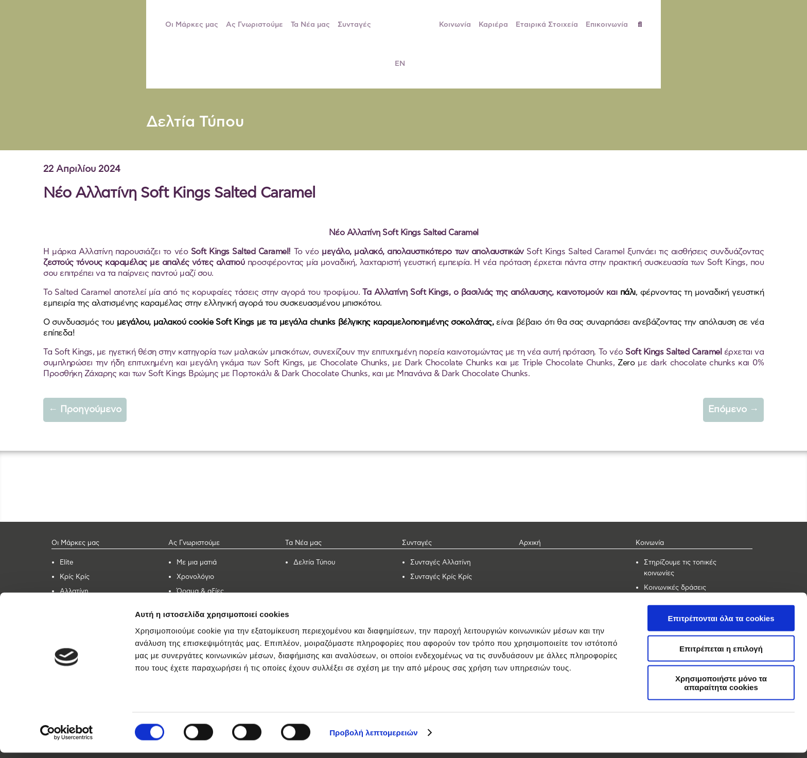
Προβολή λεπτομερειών (373, 737)
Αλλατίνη (74, 591)
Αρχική (530, 543)
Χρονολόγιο (195, 577)
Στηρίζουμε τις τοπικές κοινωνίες (680, 568)
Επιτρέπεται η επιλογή (721, 653)
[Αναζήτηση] (644, 24)
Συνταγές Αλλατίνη (440, 562)
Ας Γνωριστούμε (254, 24)
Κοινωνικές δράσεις (675, 588)
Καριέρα (493, 24)
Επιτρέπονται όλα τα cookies (721, 623)
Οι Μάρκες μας (191, 24)
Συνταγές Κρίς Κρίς (441, 577)
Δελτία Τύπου (195, 122)
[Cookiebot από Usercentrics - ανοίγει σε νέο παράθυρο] (67, 738)
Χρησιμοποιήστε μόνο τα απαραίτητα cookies (721, 688)
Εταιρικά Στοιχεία (547, 24)
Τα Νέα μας (310, 24)
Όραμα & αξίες (200, 591)
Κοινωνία (455, 24)
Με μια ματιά (197, 562)
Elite (67, 562)
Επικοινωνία (607, 24)
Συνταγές (354, 24)
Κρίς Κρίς (75, 577)
